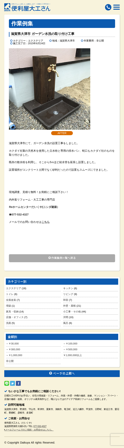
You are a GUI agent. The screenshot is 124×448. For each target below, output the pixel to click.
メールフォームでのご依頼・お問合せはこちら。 (28, 429)
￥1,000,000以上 (72, 355)
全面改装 (11, 299)
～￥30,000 (12, 343)
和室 (65, 299)
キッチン (68, 288)
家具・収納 (12, 311)
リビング (68, 294)
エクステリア (13, 288)
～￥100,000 (70, 343)
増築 (8, 305)
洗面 (8, 323)
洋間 (65, 317)
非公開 (10, 361)
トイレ (10, 294)
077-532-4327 (39, 426)
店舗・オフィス (15, 317)
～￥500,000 (70, 349)
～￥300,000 (13, 349)
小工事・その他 (72, 311)
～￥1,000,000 (14, 355)
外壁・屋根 (69, 305)
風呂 (65, 323)
